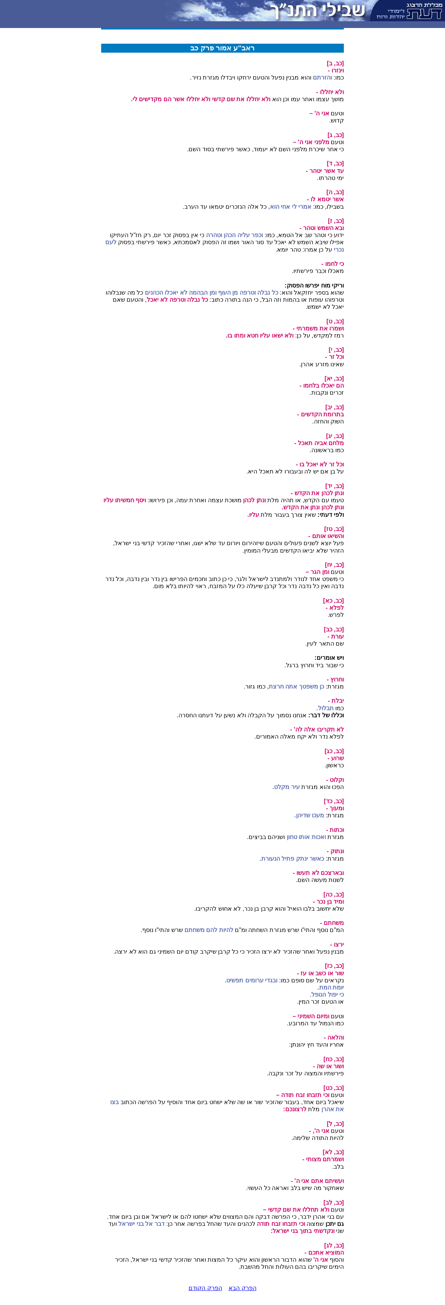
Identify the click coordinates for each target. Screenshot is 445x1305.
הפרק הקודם (205, 1288)
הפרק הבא (242, 1288)
